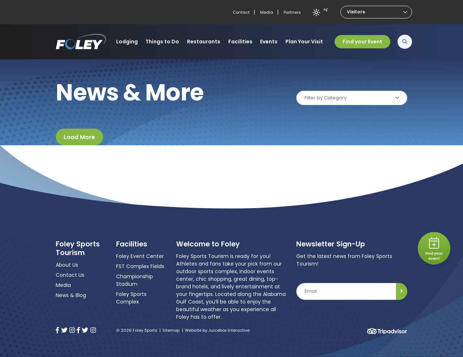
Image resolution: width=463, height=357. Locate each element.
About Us (67, 264)
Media (266, 12)
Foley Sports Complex (131, 298)
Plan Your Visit (304, 41)
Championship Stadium (134, 280)
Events (268, 41)
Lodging (127, 41)
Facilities (240, 41)
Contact (241, 12)
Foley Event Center (140, 256)
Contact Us (70, 275)
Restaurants (203, 41)
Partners (292, 12)
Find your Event (362, 41)
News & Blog (71, 295)
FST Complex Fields (140, 266)
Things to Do (162, 41)
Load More (79, 137)
